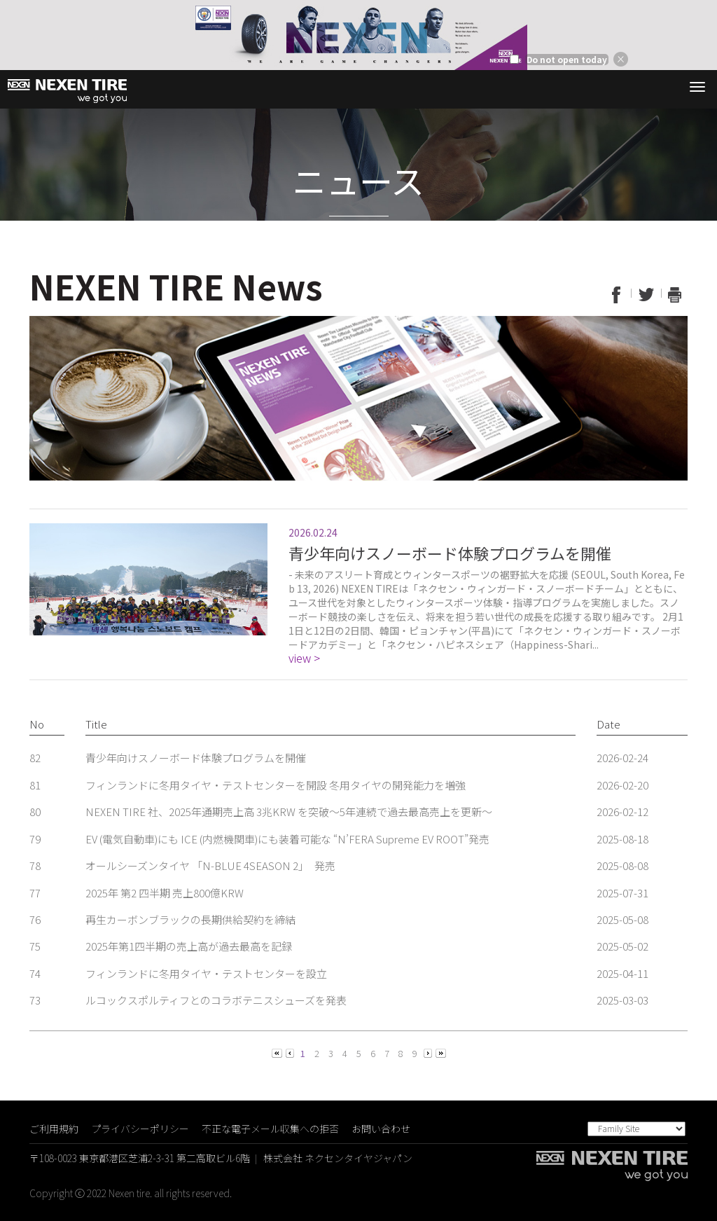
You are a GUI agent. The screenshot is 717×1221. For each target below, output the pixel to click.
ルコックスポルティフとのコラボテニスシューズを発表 (216, 1000)
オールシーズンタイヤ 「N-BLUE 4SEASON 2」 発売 (210, 865)
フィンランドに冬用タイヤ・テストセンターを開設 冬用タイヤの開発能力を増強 (275, 785)
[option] (358, 35)
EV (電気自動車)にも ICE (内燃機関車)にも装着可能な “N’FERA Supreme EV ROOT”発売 (287, 839)
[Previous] (278, 1052)
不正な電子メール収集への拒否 (270, 1129)
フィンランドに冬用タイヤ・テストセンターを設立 (206, 973)
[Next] (429, 1052)
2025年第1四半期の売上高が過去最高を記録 (188, 946)
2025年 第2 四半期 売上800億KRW (164, 892)
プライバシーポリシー (140, 1129)
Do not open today (567, 59)
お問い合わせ (380, 1129)
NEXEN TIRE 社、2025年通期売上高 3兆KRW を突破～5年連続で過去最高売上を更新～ (288, 811)
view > (304, 658)
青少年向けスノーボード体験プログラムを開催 (195, 757)
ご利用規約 (53, 1129)
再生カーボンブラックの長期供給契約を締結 (190, 919)
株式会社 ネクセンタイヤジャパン (337, 1158)
